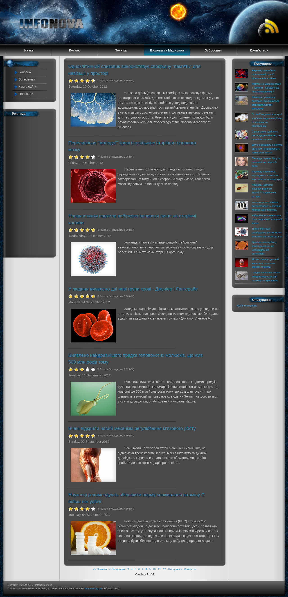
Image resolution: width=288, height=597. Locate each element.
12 (164, 569)
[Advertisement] (32, 186)
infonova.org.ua (93, 588)
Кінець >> (190, 569)
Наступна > (175, 569)
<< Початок (100, 569)
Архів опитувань (247, 305)
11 (159, 569)
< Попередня (117, 569)
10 (154, 569)
